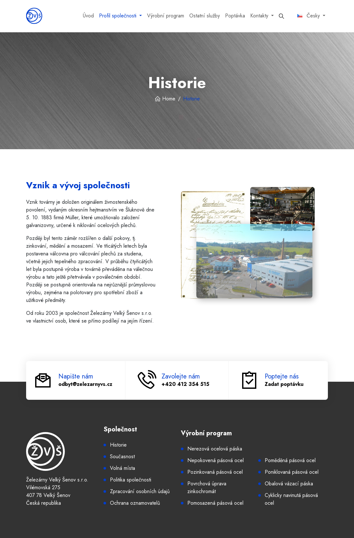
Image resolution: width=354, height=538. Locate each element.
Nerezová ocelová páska (214, 448)
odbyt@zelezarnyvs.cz (85, 384)
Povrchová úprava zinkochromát (206, 487)
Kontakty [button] (260, 15)
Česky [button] (309, 15)
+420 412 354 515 (185, 384)
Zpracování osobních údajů (140, 491)
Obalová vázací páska (289, 483)
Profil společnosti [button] (118, 15)
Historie (118, 445)
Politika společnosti (130, 479)
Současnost (122, 456)
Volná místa (122, 468)
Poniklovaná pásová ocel (292, 472)
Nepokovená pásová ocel (215, 460)
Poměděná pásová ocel (290, 460)
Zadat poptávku (284, 384)
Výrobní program (165, 15)
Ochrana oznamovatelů (135, 503)
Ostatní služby (204, 15)
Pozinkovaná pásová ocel (215, 472)
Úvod (88, 15)
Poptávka (235, 15)
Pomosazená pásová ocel (215, 503)
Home (164, 98)
